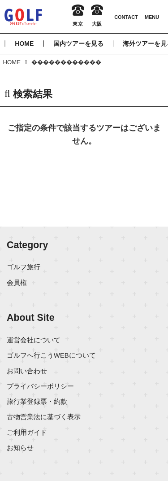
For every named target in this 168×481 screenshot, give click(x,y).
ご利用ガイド (27, 432)
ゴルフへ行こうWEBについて (51, 355)
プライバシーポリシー (40, 386)
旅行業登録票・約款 (37, 401)
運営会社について (33, 340)
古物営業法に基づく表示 (44, 416)
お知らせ (20, 447)
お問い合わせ (27, 371)
